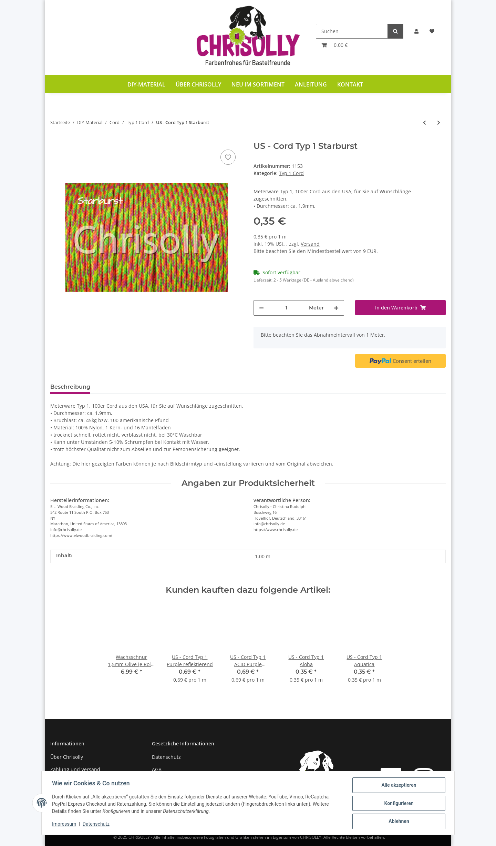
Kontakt (350, 84)
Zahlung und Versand (75, 769)
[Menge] (286, 307)
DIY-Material (146, 84)
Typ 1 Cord (291, 173)
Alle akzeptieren (398, 785)
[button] (416, 31)
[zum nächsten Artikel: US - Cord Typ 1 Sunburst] (439, 122)
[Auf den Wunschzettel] (228, 157)
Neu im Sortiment (258, 84)
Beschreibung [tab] (70, 387)
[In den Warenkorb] (400, 307)
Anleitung (311, 84)
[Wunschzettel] (432, 31)
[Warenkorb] (334, 45)
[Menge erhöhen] (336, 307)
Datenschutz (166, 757)
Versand (310, 244)
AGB (157, 769)
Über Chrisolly (198, 84)
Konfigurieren (398, 803)
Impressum (65, 824)
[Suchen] (352, 31)
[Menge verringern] (261, 307)
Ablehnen (398, 821)
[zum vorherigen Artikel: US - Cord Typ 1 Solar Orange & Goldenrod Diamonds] (424, 122)
